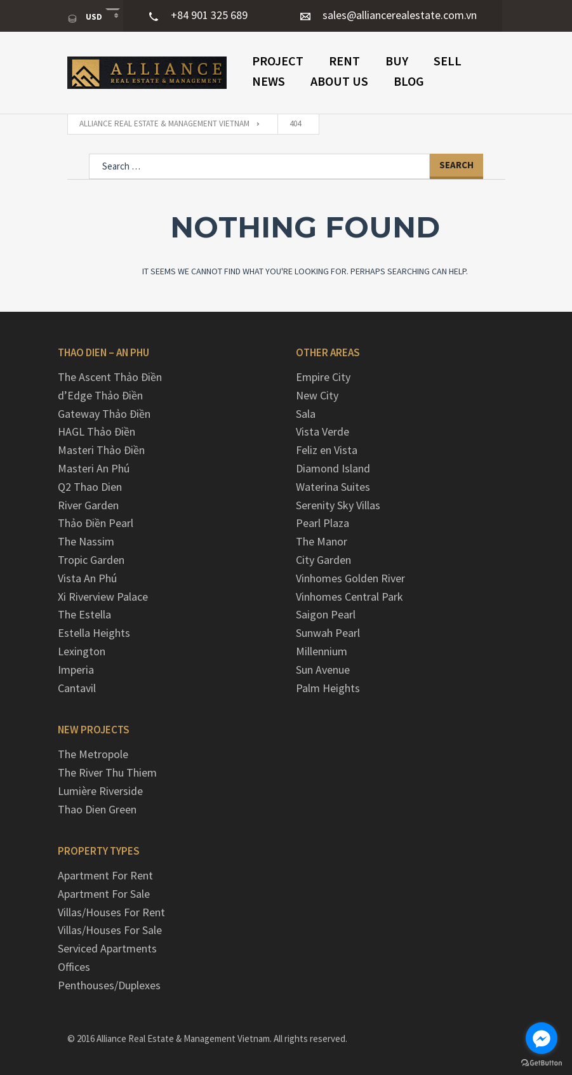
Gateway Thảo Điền (104, 413)
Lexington (81, 651)
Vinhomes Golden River (350, 578)
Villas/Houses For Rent (111, 912)
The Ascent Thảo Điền (110, 377)
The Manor (321, 541)
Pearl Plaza (322, 523)
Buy (396, 61)
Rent (344, 61)
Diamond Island (333, 468)
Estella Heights (94, 632)
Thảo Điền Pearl (95, 523)
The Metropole (93, 754)
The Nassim (86, 541)
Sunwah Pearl (328, 632)
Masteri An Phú (94, 468)
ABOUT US (339, 81)
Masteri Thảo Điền (101, 450)
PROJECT (277, 61)
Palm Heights (328, 688)
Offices (74, 966)
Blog (409, 81)
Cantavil (77, 688)
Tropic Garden (91, 559)
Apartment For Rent (105, 875)
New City (317, 395)
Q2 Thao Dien (90, 486)
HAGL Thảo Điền (96, 431)
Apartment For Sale (104, 893)
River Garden (88, 505)
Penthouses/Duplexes (109, 985)
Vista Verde (322, 431)
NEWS (268, 81)
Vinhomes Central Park (349, 596)
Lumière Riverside (100, 791)
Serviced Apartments (107, 948)
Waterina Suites (333, 486)
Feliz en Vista (326, 450)
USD (85, 17)
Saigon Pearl (326, 614)
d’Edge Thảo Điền (100, 395)
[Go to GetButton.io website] (541, 1062)
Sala (306, 413)
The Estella (84, 614)
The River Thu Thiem (107, 772)
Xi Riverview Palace (103, 596)
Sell (448, 61)
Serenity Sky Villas (338, 505)
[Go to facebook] (541, 1038)
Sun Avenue (323, 669)
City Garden (323, 559)
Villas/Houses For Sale (110, 930)
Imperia (76, 669)
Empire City (323, 377)
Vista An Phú (87, 578)
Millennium (321, 651)
